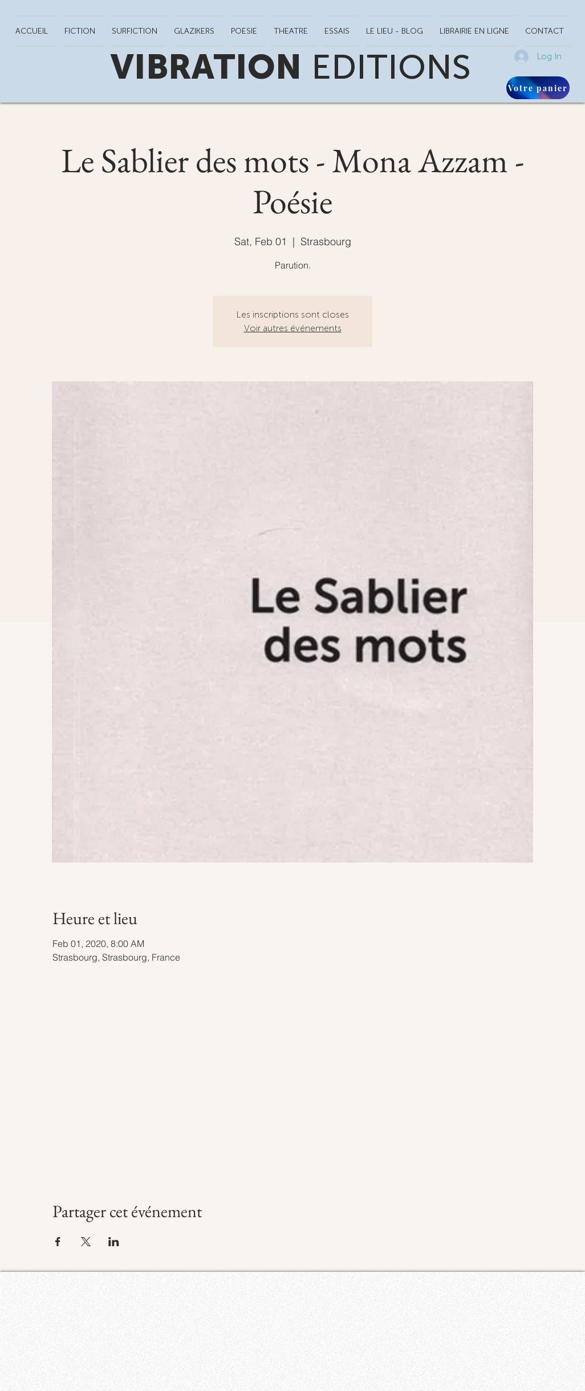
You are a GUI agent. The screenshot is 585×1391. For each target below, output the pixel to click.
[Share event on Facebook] (57, 1241)
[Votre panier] (538, 87)
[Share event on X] (85, 1241)
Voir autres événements (293, 328)
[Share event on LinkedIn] (113, 1241)
